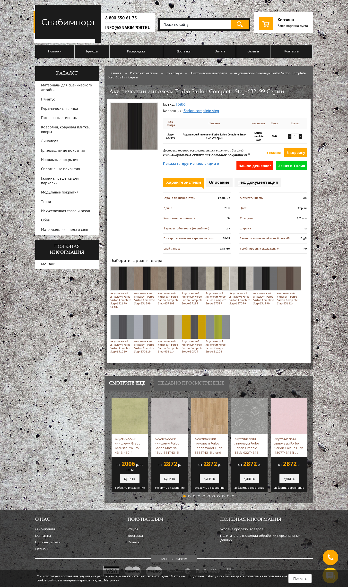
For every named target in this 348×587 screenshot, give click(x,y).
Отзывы (253, 51)
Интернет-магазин (144, 73)
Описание (219, 182)
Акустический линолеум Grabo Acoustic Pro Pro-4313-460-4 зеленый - (127, 446)
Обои (45, 220)
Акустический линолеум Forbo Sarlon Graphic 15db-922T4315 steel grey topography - (249, 446)
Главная (115, 73)
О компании (45, 529)
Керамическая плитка (59, 108)
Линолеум (174, 73)
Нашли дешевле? (255, 165)
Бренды (92, 51)
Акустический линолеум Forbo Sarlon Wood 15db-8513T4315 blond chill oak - (209, 446)
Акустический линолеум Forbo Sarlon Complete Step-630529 (193, 334)
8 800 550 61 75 (121, 18)
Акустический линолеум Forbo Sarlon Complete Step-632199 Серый (121, 287)
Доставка (184, 51)
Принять (300, 578)
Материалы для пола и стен (64, 230)
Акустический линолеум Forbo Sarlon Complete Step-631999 (264, 285)
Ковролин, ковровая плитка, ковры (65, 130)
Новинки (54, 51)
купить (129, 478)
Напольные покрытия (59, 160)
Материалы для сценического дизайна (66, 88)
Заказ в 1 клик (291, 165)
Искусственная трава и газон (65, 211)
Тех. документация (258, 182)
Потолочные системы (59, 118)
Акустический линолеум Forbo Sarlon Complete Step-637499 (169, 285)
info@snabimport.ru (127, 27)
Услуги (133, 529)
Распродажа (136, 51)
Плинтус (48, 99)
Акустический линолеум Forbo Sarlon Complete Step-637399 (217, 285)
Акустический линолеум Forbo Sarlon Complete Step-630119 (145, 334)
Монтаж (48, 264)
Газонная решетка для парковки (60, 181)
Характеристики (183, 182)
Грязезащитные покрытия (63, 150)
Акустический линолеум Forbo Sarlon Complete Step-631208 (217, 334)
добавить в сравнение (130, 487)
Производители (48, 542)
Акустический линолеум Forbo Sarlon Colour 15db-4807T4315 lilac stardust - (289, 446)
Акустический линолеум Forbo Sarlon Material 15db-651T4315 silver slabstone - (167, 446)
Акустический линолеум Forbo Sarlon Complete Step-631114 (169, 334)
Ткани (46, 202)
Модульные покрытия (59, 192)
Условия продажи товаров (241, 529)
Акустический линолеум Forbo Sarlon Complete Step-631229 (121, 334)
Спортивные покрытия (60, 169)
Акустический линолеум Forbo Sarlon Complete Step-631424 (288, 285)
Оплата (220, 51)
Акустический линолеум (209, 73)
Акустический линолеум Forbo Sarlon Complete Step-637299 (193, 285)
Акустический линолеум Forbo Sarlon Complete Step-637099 (240, 285)
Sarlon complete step (201, 111)
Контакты (291, 51)
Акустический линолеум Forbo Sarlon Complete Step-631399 (145, 285)
